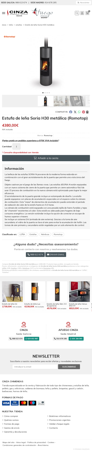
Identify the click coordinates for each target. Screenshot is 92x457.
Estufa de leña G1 (9, 304)
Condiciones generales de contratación (19, 445)
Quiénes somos (11, 420)
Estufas (14, 268)
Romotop (47, 268)
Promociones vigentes (59, 420)
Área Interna (43, 445)
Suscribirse (69, 366)
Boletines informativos (60, 416)
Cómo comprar (11, 416)
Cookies (51, 442)
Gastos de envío (11, 428)
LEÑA (4, 268)
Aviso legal (21, 442)
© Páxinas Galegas (81, 449)
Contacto (53, 428)
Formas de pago (11, 424)
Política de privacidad (36, 442)
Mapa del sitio (8, 442)
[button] (42, 92)
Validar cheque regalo (59, 424)
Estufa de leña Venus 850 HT (78, 305)
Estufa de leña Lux (32, 304)
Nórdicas (26, 268)
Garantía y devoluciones (15, 431)
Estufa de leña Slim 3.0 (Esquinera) (57, 305)
